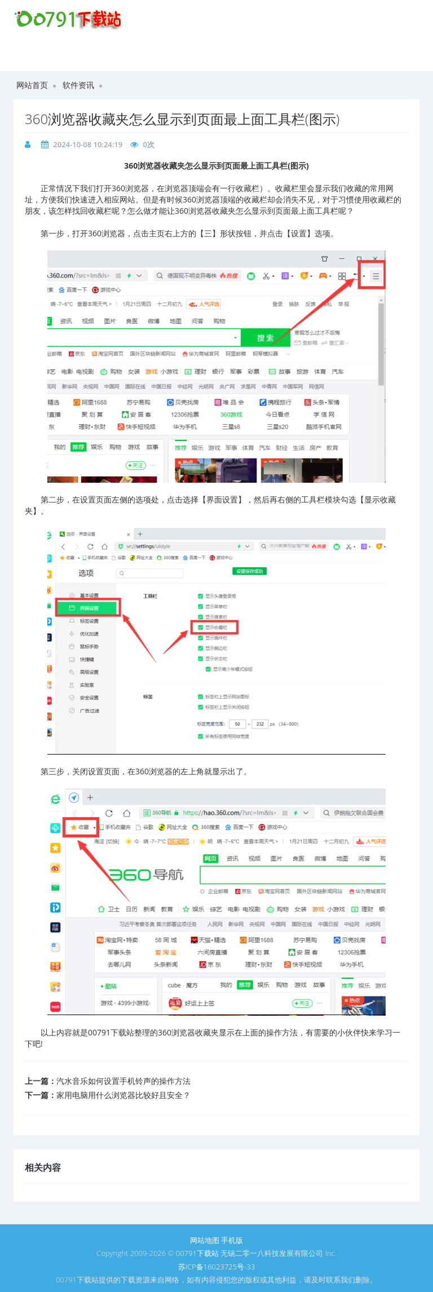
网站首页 (32, 85)
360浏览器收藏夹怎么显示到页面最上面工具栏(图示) (182, 118)
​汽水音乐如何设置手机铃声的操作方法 (123, 1080)
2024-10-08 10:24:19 (87, 144)
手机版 (232, 1240)
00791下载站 (197, 1253)
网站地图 (204, 1240)
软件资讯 (78, 85)
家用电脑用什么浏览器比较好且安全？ (123, 1095)
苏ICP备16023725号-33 (216, 1267)
